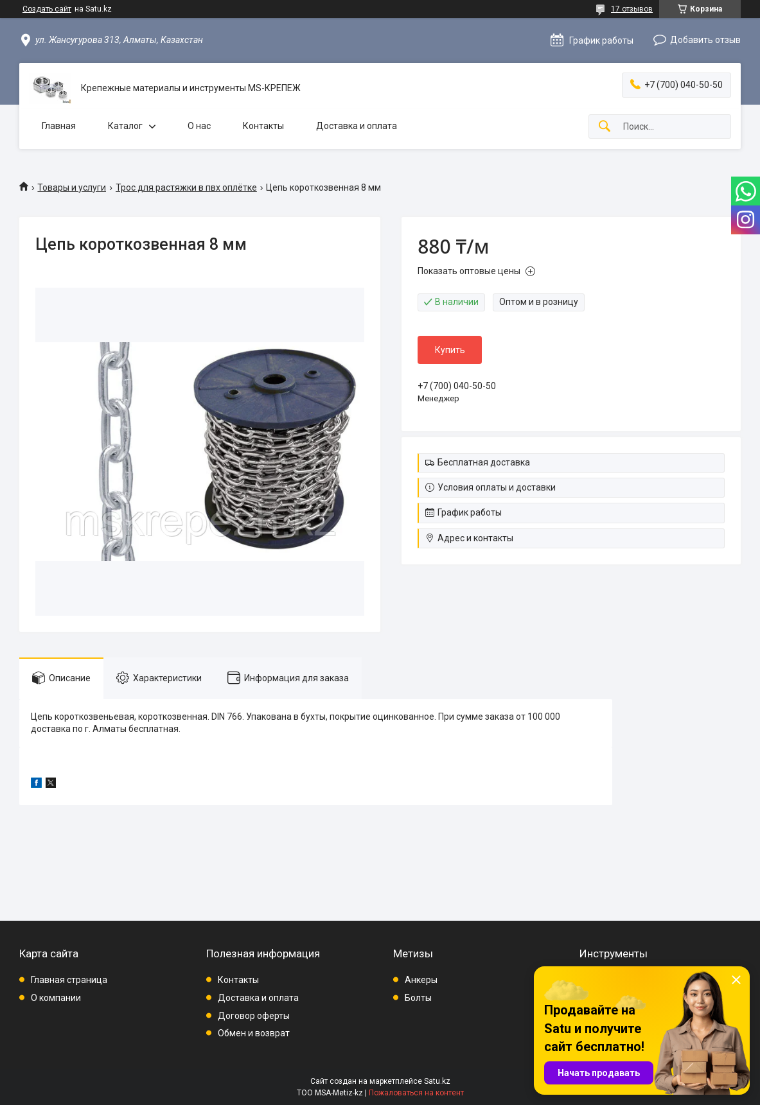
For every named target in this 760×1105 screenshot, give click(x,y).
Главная (59, 126)
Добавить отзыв (705, 40)
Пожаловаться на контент (416, 1092)
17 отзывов (632, 8)
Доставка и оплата (356, 126)
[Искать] (605, 127)
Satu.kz (437, 1081)
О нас (199, 126)
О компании (56, 998)
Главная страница (69, 980)
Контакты (263, 126)
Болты (418, 998)
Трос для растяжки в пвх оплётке (186, 187)
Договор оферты (254, 1016)
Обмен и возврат (254, 1033)
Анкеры (421, 980)
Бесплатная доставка (483, 462)
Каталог (125, 126)
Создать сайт (46, 8)
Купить (450, 350)
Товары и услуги (71, 187)
